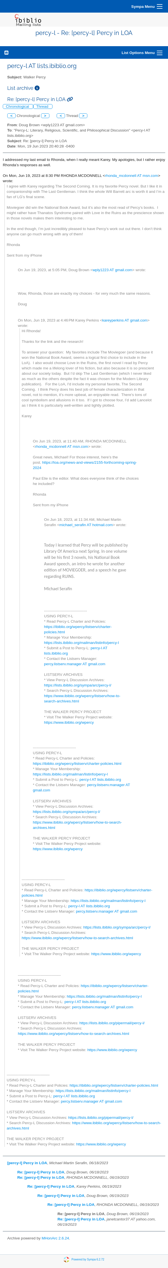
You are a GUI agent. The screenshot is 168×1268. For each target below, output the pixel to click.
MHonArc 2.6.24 (55, 1238)
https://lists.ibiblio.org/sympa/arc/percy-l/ (77, 685)
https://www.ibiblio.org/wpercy (69, 722)
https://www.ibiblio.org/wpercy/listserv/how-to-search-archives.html (77, 938)
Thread (42, 106)
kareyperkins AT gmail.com (124, 320)
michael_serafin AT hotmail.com (86, 525)
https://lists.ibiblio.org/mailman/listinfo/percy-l (81, 643)
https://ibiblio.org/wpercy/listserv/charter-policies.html (77, 763)
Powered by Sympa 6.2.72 (87, 1259)
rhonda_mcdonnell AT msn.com (131, 176)
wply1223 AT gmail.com (112, 270)
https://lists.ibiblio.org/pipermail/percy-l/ (112, 1023)
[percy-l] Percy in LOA (27, 1163)
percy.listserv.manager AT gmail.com (74, 664)
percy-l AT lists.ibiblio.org (100, 779)
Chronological (18, 106)
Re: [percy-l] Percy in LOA (40, 1172)
